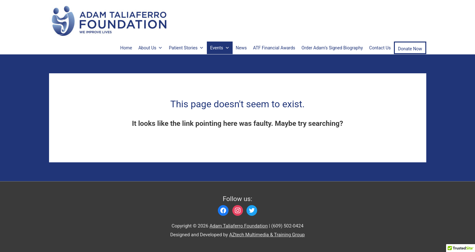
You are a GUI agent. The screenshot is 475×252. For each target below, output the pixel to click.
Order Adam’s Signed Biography (332, 47)
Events (219, 47)
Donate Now (410, 48)
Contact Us (380, 47)
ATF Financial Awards (274, 47)
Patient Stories (186, 47)
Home (126, 47)
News (241, 47)
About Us (150, 47)
